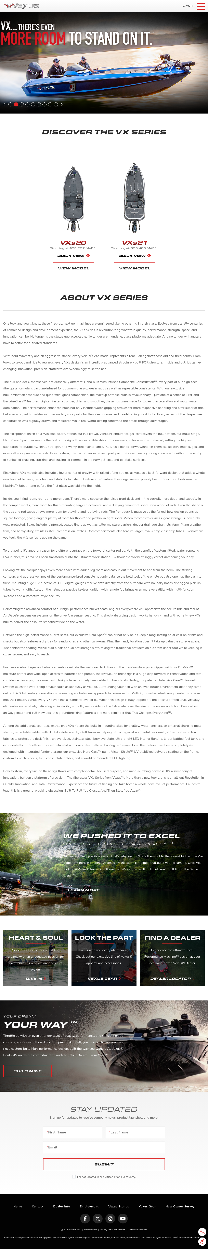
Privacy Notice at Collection (113, 1229)
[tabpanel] (104, 63)
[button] (84, 890)
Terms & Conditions (138, 1229)
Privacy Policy (90, 1229)
